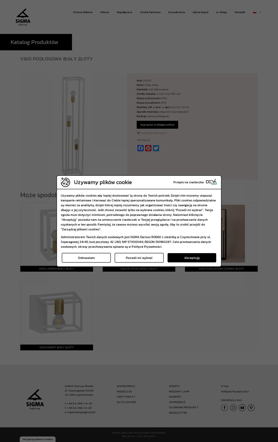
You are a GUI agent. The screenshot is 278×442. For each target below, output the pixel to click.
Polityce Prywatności (146, 246)
